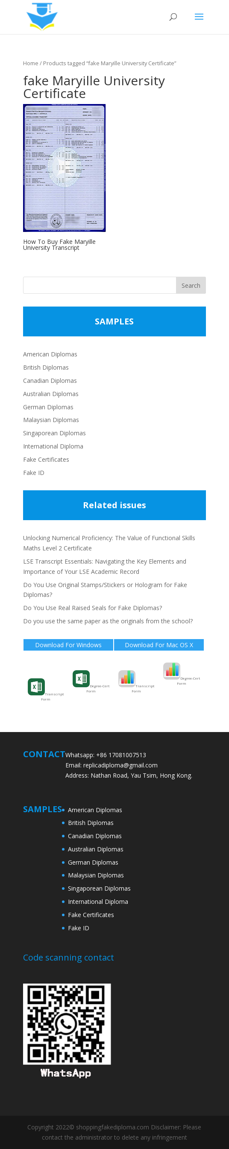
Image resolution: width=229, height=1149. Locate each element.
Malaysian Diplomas (51, 420)
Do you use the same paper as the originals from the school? (108, 621)
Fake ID (33, 473)
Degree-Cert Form (91, 681)
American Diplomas (50, 354)
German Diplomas (48, 407)
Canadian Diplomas (50, 380)
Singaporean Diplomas (54, 433)
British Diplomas (46, 367)
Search (191, 285)
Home (30, 63)
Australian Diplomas (51, 394)
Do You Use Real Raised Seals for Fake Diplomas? (92, 608)
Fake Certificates (46, 459)
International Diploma (53, 446)
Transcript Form (46, 689)
